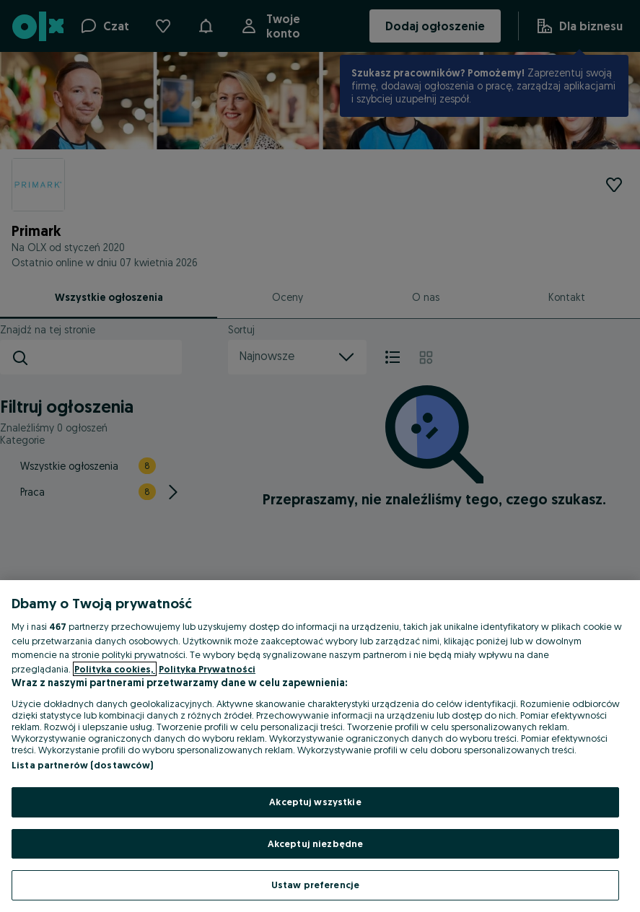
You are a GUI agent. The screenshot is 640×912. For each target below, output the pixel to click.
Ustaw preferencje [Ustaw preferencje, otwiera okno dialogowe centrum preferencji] (315, 884)
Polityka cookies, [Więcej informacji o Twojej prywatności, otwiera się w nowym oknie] (114, 669)
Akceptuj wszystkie (315, 801)
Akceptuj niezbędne (315, 843)
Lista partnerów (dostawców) (83, 765)
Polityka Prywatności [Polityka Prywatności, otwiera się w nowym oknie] (207, 669)
